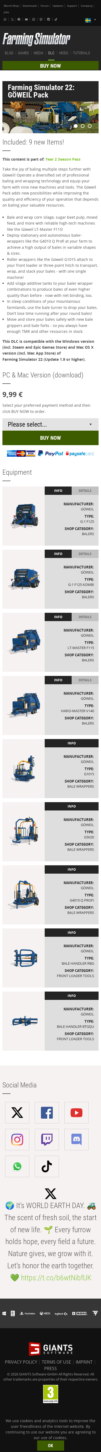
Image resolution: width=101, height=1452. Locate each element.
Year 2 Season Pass (63, 159)
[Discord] (49, 19)
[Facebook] (19, 19)
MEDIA (38, 53)
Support (72, 6)
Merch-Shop (11, 6)
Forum (45, 6)
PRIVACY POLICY (21, 1362)
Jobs (6, 12)
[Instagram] (34, 19)
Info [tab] (58, 490)
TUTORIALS (81, 53)
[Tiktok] (56, 19)
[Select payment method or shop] (50, 424)
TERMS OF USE (56, 1362)
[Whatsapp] (6, 19)
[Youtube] (27, 19)
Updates (58, 6)
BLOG (9, 53)
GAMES (23, 53)
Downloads (30, 6)
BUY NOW (50, 66)
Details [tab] (85, 490)
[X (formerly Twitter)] (12, 19)
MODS (63, 53)
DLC (51, 53)
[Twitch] (42, 19)
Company (87, 6)
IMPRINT (84, 1362)
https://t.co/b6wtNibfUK (56, 1277)
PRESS (50, 1368)
